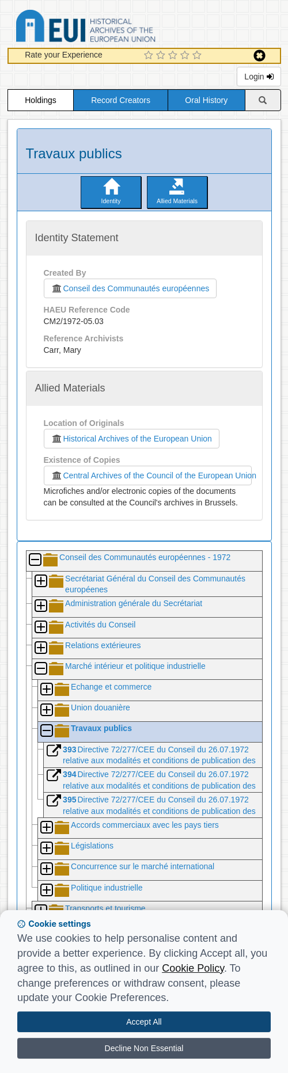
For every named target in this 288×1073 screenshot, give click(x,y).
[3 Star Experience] (174, 56)
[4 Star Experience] (186, 56)
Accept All (143, 1021)
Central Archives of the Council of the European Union (151, 475)
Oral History (206, 100)
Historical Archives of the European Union (131, 438)
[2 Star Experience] (162, 56)
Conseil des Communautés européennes (130, 288)
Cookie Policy (193, 968)
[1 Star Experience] (150, 56)
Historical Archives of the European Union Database (118, 28)
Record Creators (120, 100)
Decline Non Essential (144, 1048)
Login (258, 76)
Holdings (40, 100)
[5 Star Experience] (198, 56)
